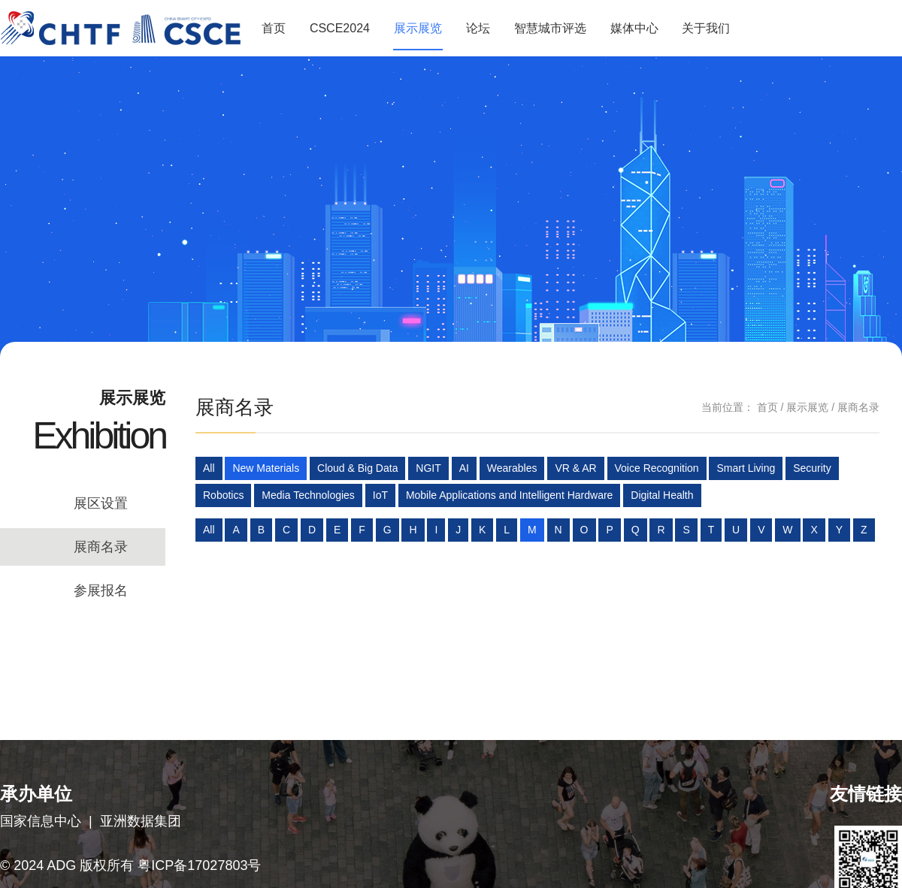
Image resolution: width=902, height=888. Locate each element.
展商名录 (101, 546)
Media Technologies (308, 495)
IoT (380, 495)
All (209, 468)
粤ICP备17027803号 (199, 865)
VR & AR (575, 468)
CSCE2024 (340, 28)
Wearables (512, 468)
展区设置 (101, 503)
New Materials (265, 468)
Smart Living (745, 468)
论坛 (478, 28)
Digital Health (662, 495)
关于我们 (706, 28)
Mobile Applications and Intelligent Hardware (509, 495)
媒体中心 (634, 28)
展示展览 (418, 28)
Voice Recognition (657, 468)
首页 (274, 28)
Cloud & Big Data (357, 468)
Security (812, 468)
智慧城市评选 (550, 28)
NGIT (428, 468)
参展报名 (101, 590)
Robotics (223, 495)
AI (464, 468)
